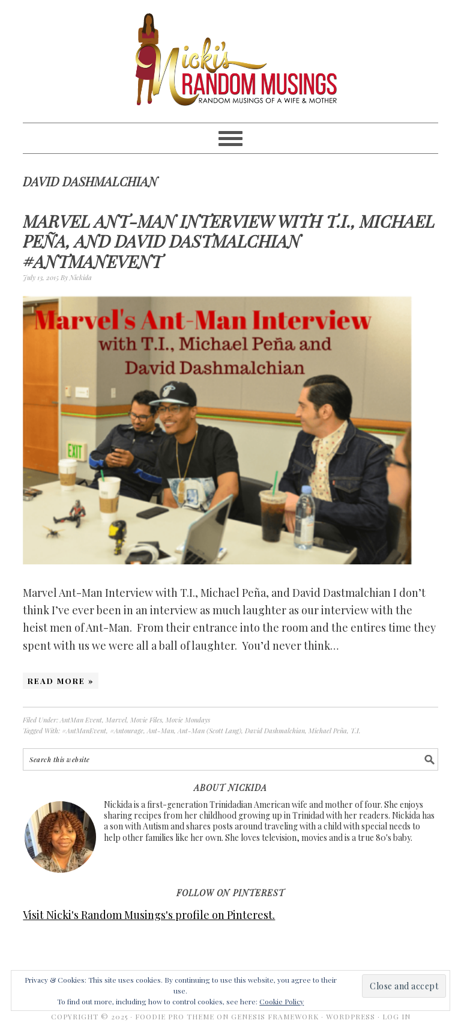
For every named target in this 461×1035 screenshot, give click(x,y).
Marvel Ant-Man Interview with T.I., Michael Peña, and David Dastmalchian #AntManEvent (229, 241)
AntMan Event (81, 719)
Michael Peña (328, 730)
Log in (396, 1016)
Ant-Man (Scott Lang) (209, 730)
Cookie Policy (281, 1001)
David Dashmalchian (275, 730)
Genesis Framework (275, 1016)
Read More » (61, 681)
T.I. (356, 730)
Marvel (116, 719)
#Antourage (126, 730)
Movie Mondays (188, 719)
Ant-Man (160, 730)
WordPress (350, 1016)
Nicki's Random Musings (230, 61)
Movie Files (146, 719)
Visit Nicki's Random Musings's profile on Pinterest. (149, 915)
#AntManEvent (84, 730)
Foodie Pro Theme (174, 1016)
